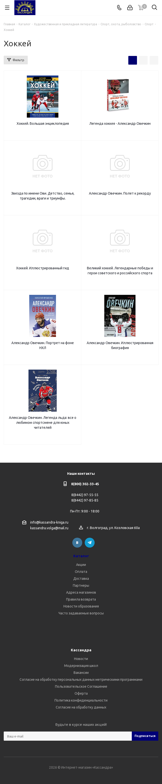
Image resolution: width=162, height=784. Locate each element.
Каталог (81, 556)
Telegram (90, 543)
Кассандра (81, 650)
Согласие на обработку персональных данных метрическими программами (81, 680)
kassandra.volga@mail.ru (49, 528)
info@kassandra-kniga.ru (49, 522)
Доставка (81, 579)
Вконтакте (77, 543)
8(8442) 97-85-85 (84, 500)
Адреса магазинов (81, 592)
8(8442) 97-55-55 (84, 495)
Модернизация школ (81, 666)
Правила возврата (81, 599)
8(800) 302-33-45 (85, 484)
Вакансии (81, 673)
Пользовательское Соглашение (81, 686)
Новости (81, 659)
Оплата (81, 572)
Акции (81, 565)
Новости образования (81, 606)
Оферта (81, 693)
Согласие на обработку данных (81, 707)
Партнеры (81, 585)
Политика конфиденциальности (81, 700)
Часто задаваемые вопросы (81, 613)
